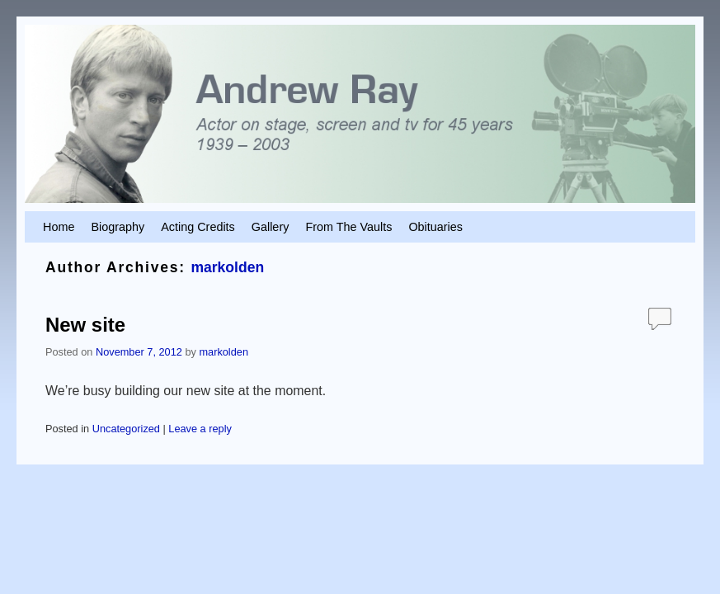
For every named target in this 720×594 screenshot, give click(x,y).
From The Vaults (348, 226)
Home (58, 226)
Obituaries (435, 226)
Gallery (270, 226)
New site (85, 325)
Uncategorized (126, 428)
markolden (227, 267)
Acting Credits (198, 226)
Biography (117, 226)
